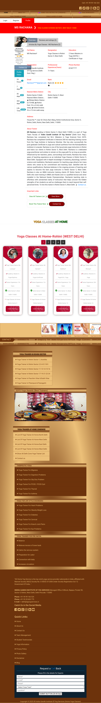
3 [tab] (53, 242)
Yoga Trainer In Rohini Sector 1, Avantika (31, 360)
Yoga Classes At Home (54, 16)
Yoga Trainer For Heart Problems (30, 505)
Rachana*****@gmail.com (36, 83)
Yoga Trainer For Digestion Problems (31, 475)
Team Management (23, 635)
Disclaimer (19, 658)
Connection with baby (26, 559)
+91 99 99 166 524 (27, 597)
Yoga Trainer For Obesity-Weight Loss (31, 510)
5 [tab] (63, 242)
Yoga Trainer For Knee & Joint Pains (31, 524)
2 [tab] (48, 242)
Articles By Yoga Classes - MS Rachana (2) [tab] (44, 45)
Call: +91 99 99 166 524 (90, 3)
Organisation (32, 65)
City (49, 92)
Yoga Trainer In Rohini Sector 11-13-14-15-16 (32, 369)
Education (72, 50)
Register (16, 21)
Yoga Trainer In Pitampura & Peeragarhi (30, 383)
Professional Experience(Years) (54, 66)
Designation (52, 50)
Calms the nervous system (27, 550)
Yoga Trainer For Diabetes (27, 515)
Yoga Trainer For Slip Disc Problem (30, 480)
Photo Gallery (20, 654)
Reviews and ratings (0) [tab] (47, 40)
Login (5, 21)
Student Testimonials (23, 640)
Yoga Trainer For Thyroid (27, 489)
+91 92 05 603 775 (27, 599)
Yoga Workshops (86, 12)
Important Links (33, 191)
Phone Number (74, 65)
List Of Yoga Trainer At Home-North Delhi (31, 435)
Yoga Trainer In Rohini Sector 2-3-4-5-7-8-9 (31, 364)
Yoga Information (22, 644)
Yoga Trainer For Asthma (27, 494)
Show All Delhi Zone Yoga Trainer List (30, 454)
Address (30, 117)
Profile (28, 21)
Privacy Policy (21, 649)
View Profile (13, 309)
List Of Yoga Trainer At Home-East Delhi (30, 444)
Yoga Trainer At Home (18, 16)
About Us (19, 626)
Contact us (87, 16)
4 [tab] (58, 242)
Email (29, 80)
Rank (50, 80)
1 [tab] (43, 242)
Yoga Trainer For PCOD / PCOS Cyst (31, 484)
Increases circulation (25, 564)
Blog (17, 663)
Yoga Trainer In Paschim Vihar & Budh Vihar (32, 378)
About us (21, 12)
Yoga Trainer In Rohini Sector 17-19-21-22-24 (32, 374)
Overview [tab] (32, 40)
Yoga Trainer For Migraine (27, 470)
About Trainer (32, 129)
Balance (21, 541)
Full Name (31, 50)
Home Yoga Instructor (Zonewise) (51, 12)
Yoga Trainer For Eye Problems (29, 529)
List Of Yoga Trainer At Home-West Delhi (31, 440)
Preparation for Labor (25, 555)
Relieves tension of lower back (29, 545)
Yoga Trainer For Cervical (27, 520)
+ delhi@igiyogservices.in (29, 602)
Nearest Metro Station (35, 92)
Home (6, 12)
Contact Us (20, 631)
